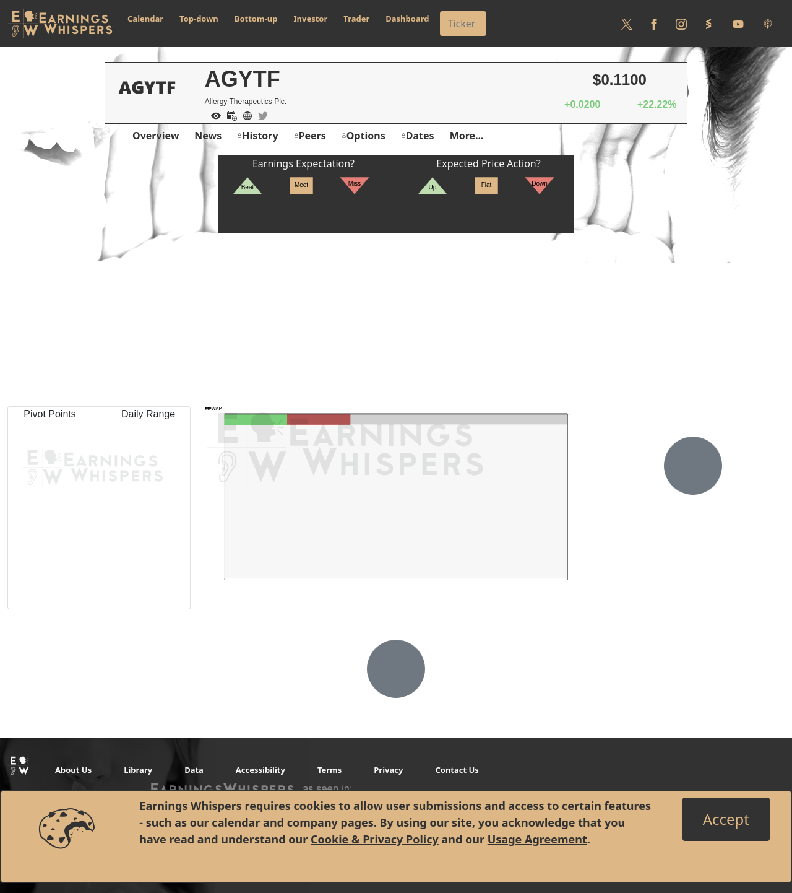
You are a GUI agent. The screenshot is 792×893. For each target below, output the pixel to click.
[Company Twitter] (260, 114)
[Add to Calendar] (229, 114)
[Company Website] (244, 114)
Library (138, 769)
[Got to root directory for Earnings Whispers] (60, 23)
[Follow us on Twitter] (626, 23)
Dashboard (407, 18)
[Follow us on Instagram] (681, 23)
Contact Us (456, 769)
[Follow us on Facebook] (654, 23)
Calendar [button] (145, 18)
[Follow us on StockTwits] (708, 23)
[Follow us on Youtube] (738, 23)
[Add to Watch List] (213, 114)
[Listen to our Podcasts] (767, 23)
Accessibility (260, 769)
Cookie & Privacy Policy (375, 839)
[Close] (726, 819)
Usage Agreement (537, 839)
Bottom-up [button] (256, 18)
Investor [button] (311, 18)
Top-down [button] (198, 18)
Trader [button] (356, 18)
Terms (329, 769)
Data (194, 769)
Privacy (388, 769)
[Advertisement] (396, 319)
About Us (73, 769)
